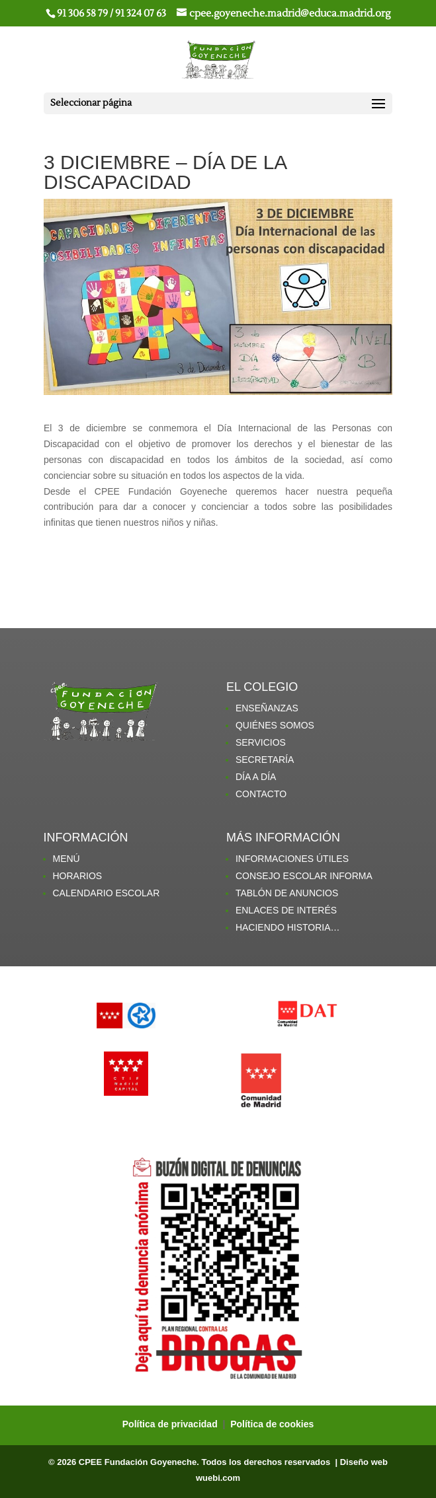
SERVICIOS (261, 742)
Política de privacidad (171, 1424)
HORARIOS (78, 876)
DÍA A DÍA (256, 776)
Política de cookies (272, 1424)
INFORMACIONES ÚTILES (292, 858)
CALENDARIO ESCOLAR (106, 893)
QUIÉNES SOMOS (275, 725)
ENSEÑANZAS (267, 708)
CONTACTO (261, 794)
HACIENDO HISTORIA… (288, 927)
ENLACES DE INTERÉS (286, 910)
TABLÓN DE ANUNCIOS (287, 893)
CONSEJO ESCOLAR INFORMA (304, 876)
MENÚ (66, 858)
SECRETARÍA (265, 759)
